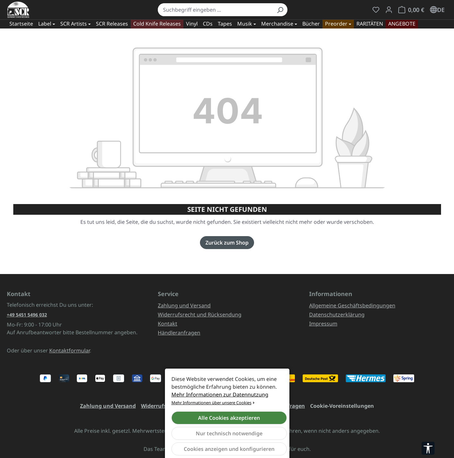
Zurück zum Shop (227, 242)
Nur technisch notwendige (229, 433)
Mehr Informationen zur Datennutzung (219, 394)
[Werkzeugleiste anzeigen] (428, 448)
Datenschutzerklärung (337, 314)
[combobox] (215, 9)
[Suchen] (280, 9)
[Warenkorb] (411, 10)
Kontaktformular (69, 350)
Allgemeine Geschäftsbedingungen (352, 305)
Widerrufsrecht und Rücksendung (199, 314)
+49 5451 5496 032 (27, 315)
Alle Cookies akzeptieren (229, 417)
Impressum (323, 323)
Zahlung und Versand (184, 305)
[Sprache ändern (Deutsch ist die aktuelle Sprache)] (437, 10)
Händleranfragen (179, 332)
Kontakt (167, 323)
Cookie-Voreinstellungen (342, 405)
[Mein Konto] (388, 10)
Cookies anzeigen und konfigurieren (229, 448)
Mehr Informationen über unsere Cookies (211, 403)
